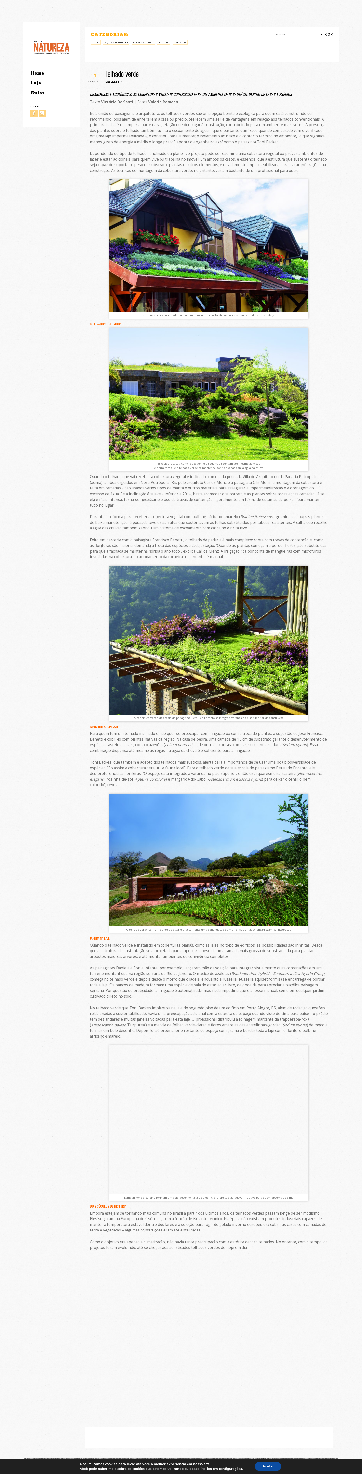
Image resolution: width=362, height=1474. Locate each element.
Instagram (42, 113)
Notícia (164, 42)
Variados (180, 42)
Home (37, 73)
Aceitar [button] (268, 1466)
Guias (37, 93)
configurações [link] (230, 1468)
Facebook (34, 113)
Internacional (143, 42)
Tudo (95, 42)
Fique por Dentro (116, 42)
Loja (35, 83)
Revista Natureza (51, 47)
